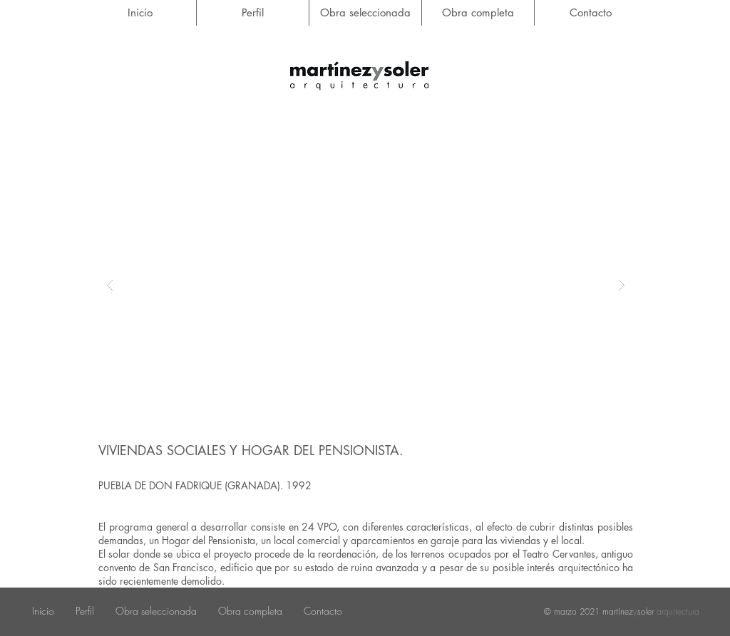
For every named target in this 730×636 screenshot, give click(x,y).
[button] (365, 284)
